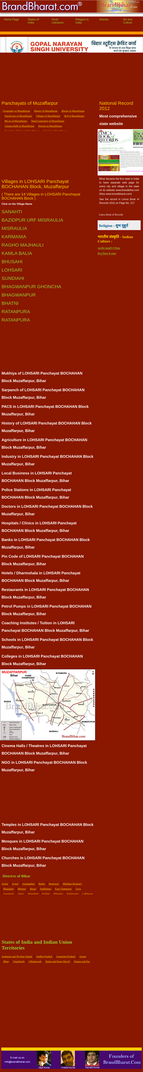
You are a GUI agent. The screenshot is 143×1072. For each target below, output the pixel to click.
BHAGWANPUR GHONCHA (31, 286)
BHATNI (10, 303)
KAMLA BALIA (17, 253)
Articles (104, 19)
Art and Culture (127, 21)
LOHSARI (12, 269)
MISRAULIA (14, 228)
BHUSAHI (12, 261)
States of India (33, 21)
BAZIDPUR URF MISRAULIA (32, 220)
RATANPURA (16, 311)
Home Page (11, 19)
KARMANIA (14, 236)
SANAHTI (12, 211)
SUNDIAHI (13, 278)
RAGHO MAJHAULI (23, 245)
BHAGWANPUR (19, 294)
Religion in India (82, 21)
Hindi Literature (58, 21)
